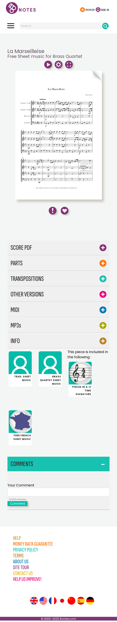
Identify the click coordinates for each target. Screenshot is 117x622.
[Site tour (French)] (52, 602)
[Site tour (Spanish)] (80, 602)
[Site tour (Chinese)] (71, 602)
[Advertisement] (58, 40)
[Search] (105, 26)
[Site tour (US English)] (43, 602)
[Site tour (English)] (34, 602)
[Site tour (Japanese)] (62, 602)
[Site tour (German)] (90, 602)
